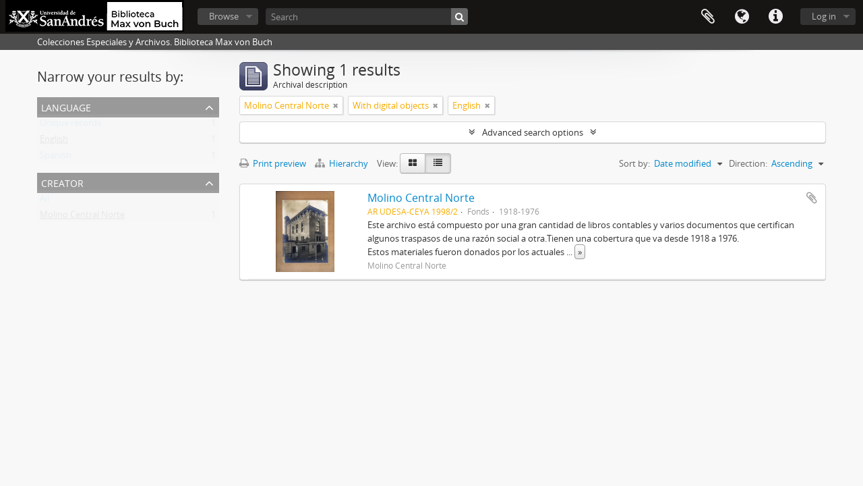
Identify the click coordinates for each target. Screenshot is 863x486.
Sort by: (634, 163)
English (54, 142)
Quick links (775, 17)
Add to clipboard (812, 198)
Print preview (272, 163)
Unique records (70, 125)
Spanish (55, 158)
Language (741, 17)
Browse (224, 16)
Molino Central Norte (82, 217)
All (44, 201)
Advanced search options (532, 132)
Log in (824, 16)
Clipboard (708, 17)
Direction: (748, 163)
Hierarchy (342, 163)
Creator (62, 182)
